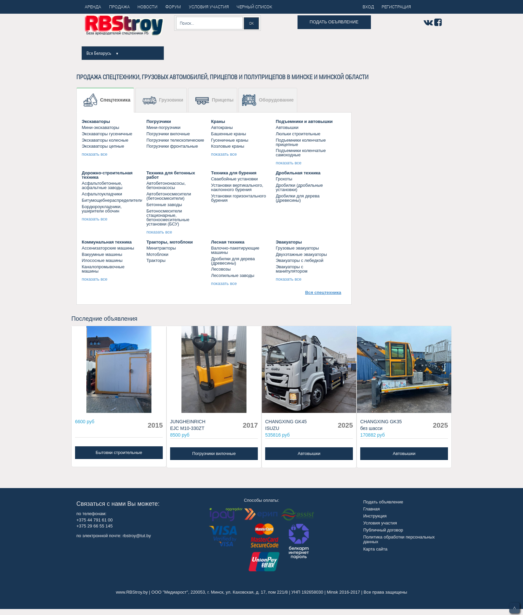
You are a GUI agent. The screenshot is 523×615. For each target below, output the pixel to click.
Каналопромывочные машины (103, 269)
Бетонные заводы (164, 204)
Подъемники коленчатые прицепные (301, 142)
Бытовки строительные (119, 452)
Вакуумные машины (102, 254)
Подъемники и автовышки (304, 121)
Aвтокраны (222, 127)
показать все (94, 154)
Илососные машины (102, 260)
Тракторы (155, 260)
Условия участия (380, 522)
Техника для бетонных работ (170, 175)
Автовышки (287, 127)
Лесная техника (227, 242)
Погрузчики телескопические (175, 140)
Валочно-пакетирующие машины (235, 250)
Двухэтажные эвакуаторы (301, 254)
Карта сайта (375, 549)
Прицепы (214, 100)
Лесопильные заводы (232, 275)
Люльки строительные (298, 133)
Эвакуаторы (289, 242)
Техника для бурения (233, 172)
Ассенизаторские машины (108, 248)
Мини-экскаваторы (100, 127)
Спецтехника (106, 100)
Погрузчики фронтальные (172, 146)
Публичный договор (383, 529)
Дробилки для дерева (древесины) (298, 198)
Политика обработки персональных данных (399, 539)
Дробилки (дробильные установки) (299, 187)
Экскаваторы (96, 121)
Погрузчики (158, 121)
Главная (371, 508)
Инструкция (375, 515)
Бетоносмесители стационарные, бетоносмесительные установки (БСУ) (167, 217)
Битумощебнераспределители (112, 200)
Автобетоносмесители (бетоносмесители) (168, 196)
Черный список (254, 7)
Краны (218, 121)
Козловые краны (227, 146)
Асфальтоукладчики (102, 193)
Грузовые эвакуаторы (297, 248)
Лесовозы (221, 269)
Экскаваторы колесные (105, 140)
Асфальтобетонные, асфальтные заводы (102, 185)
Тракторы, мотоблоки (169, 242)
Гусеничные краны (229, 140)
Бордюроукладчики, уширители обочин (102, 208)
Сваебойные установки (234, 178)
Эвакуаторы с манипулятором (292, 269)
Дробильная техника (298, 172)
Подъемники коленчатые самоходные (301, 152)
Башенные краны (228, 133)
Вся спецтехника (323, 292)
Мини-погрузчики (163, 127)
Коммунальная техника (107, 242)
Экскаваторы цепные (103, 146)
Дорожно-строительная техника (107, 175)
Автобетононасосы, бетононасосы (166, 185)
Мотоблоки (157, 254)
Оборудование (268, 100)
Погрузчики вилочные (168, 133)
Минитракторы (161, 248)
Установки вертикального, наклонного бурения (237, 187)
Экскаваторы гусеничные (107, 133)
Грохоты (284, 178)
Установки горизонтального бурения (238, 198)
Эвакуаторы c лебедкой (300, 260)
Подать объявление (334, 21)
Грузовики (162, 100)
